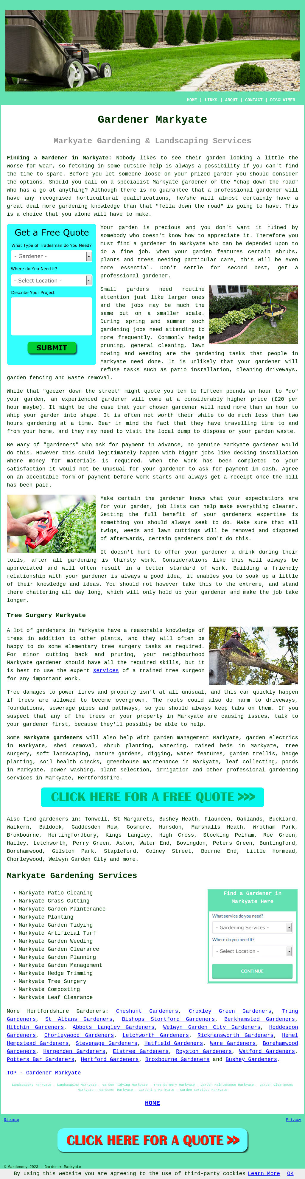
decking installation (266, 453)
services (106, 671)
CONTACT (254, 100)
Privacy (293, 1120)
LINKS (211, 100)
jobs (137, 305)
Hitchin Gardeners (35, 1027)
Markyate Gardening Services (72, 876)
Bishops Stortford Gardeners (168, 1019)
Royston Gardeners (204, 1051)
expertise (271, 515)
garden (215, 158)
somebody (113, 236)
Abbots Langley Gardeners (114, 1027)
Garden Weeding (70, 941)
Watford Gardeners (267, 1051)
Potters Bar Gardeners (40, 1060)
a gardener (149, 244)
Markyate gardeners (53, 738)
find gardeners (46, 819)
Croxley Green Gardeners (230, 1011)
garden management (181, 738)
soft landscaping (62, 754)
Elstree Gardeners (141, 1051)
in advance (164, 445)
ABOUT (231, 100)
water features (200, 754)
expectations (264, 498)
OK (290, 1174)
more (129, 859)
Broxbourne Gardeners (177, 1060)
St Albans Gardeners (79, 1019)
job (277, 592)
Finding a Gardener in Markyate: (59, 158)
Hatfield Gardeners (173, 1043)
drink (247, 552)
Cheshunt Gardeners (147, 1011)
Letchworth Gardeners (155, 1035)
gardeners (188, 539)
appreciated (24, 568)
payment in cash (250, 469)
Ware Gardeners (233, 1043)
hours (15, 423)
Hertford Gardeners (110, 1060)
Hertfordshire (98, 778)
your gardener (259, 362)
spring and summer (156, 321)
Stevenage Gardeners (106, 1043)
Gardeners (91, 1011)
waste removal (89, 378)
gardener (155, 276)
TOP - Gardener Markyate (44, 1073)
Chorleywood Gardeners (79, 1035)
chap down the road (266, 182)
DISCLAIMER (282, 100)
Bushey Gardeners (251, 1060)
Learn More (264, 1174)
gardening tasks (220, 354)
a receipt (238, 477)
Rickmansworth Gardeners (235, 1035)
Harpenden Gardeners (74, 1051)
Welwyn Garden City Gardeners (211, 1027)
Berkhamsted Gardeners (259, 1019)
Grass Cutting (68, 901)
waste (285, 431)
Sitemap (11, 1120)
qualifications (145, 198)
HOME (192, 100)
